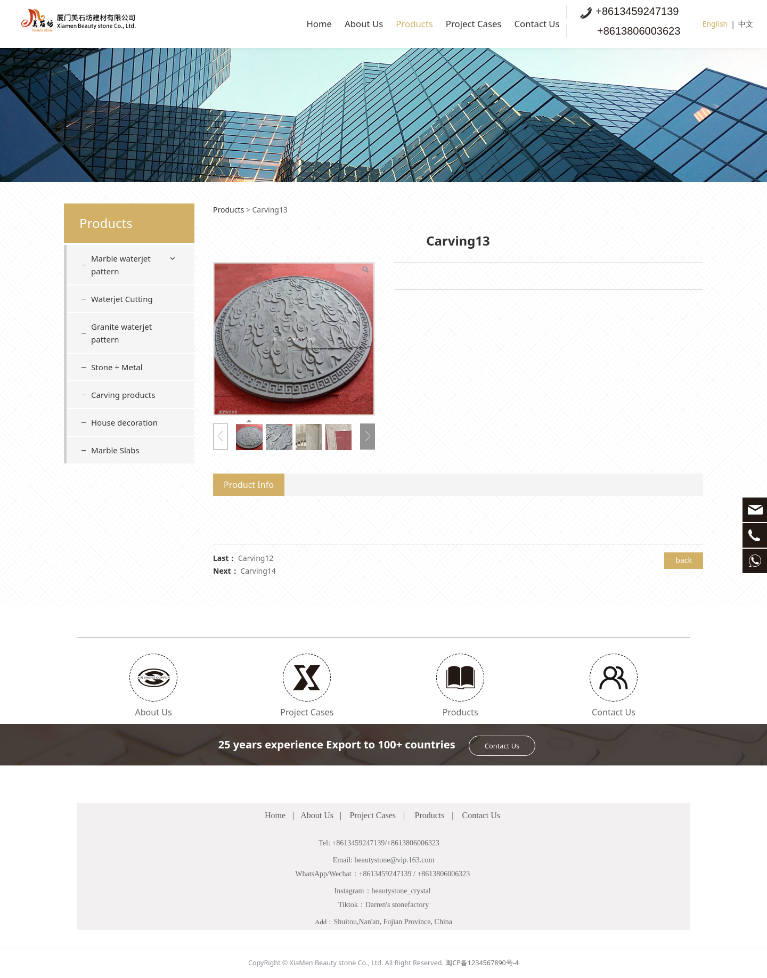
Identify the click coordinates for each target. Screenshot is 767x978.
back (683, 560)
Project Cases (455, 24)
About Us (324, 24)
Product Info (249, 485)
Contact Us (531, 24)
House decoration (124, 422)
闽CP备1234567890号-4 (482, 962)
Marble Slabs (115, 450)
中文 (745, 24)
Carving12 (256, 558)
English (715, 24)
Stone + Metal (117, 367)
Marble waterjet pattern (121, 264)
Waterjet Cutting (122, 299)
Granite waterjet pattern (121, 333)
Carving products (123, 394)
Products (384, 24)
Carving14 (258, 571)
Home (271, 24)
